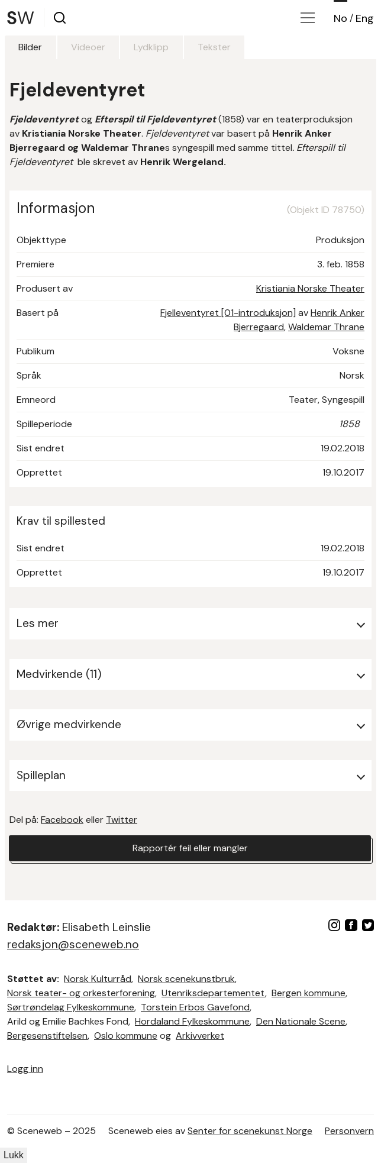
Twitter (121, 819)
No (340, 18)
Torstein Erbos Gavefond (195, 1007)
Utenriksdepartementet (213, 993)
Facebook (62, 819)
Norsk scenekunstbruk (186, 979)
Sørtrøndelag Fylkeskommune (70, 1007)
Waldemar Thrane (326, 327)
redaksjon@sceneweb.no (73, 944)
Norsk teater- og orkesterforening (81, 993)
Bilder (31, 47)
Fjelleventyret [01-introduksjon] (228, 312)
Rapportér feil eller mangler (190, 848)
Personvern (349, 1131)
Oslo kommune (125, 1035)
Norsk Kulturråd (97, 979)
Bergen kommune (309, 993)
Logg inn (25, 1068)
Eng (365, 18)
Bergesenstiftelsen (47, 1035)
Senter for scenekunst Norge (250, 1131)
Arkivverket (200, 1035)
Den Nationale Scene (301, 1021)
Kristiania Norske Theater (310, 288)
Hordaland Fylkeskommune (192, 1021)
